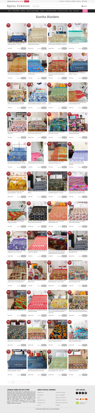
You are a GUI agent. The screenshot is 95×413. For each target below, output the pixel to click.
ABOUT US (40, 392)
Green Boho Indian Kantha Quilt (34, 339)
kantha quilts (28, 400)
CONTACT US (41, 402)
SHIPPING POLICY (61, 400)
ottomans (12, 402)
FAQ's (39, 397)
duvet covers (19, 402)
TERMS (58, 405)
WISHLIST (62, 1)
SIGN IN (78, 1)
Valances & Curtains (63, 10)
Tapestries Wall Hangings (32, 10)
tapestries (9, 400)
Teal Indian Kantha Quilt (74, 43)
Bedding (23, 10)
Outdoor (42, 10)
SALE (85, 10)
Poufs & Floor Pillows (51, 10)
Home (9, 10)
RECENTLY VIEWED (70, 1)
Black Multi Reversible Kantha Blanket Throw (17, 310)
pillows (33, 399)
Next (28, 382)
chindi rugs (23, 399)
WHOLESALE (41, 400)
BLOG (39, 405)
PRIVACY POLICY (61, 397)
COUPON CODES (60, 392)
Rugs (70, 10)
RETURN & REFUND (62, 402)
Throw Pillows (15, 10)
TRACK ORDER (60, 395)
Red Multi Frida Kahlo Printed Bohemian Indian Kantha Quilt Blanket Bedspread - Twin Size (57, 74)
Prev (9, 382)
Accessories (76, 10)
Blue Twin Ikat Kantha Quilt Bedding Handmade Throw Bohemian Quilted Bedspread (76, 163)
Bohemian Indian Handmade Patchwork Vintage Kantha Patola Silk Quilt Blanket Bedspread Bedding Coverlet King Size (57, 252)
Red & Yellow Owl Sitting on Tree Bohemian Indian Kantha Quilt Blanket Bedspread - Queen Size (57, 311)
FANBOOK (40, 395)
